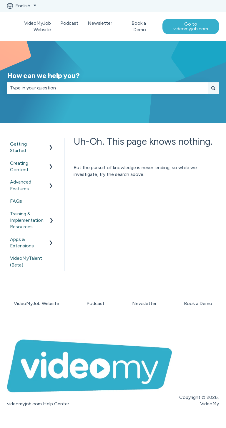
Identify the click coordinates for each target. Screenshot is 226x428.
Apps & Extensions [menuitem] (22, 243)
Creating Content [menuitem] (19, 166)
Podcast (69, 23)
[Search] (213, 88)
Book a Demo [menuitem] (198, 303)
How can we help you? (43, 75)
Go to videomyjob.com (190, 26)
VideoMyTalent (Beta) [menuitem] (26, 261)
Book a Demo (139, 26)
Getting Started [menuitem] (18, 147)
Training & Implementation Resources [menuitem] (27, 220)
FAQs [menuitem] (16, 201)
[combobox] (107, 88)
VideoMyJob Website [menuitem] (36, 303)
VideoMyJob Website (37, 26)
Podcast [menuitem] (95, 303)
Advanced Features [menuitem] (20, 185)
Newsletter (100, 23)
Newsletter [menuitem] (144, 303)
